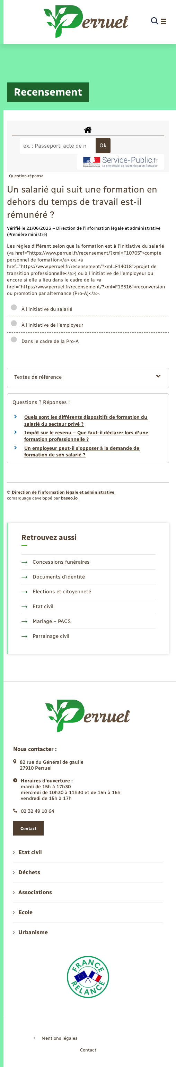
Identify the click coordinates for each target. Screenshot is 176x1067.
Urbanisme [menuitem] (30, 932)
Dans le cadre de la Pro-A (44, 341)
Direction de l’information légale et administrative (63, 492)
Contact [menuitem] (88, 1050)
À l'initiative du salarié (41, 309)
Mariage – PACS (46, 621)
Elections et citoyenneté (56, 592)
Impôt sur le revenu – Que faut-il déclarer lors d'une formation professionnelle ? (86, 436)
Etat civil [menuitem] (27, 852)
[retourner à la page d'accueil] (86, 21)
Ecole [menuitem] (23, 912)
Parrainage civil (45, 636)
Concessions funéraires (55, 562)
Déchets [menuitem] (26, 872)
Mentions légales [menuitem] (60, 1038)
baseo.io (69, 498)
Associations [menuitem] (32, 892)
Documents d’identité (53, 577)
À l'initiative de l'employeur (46, 325)
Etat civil (37, 606)
